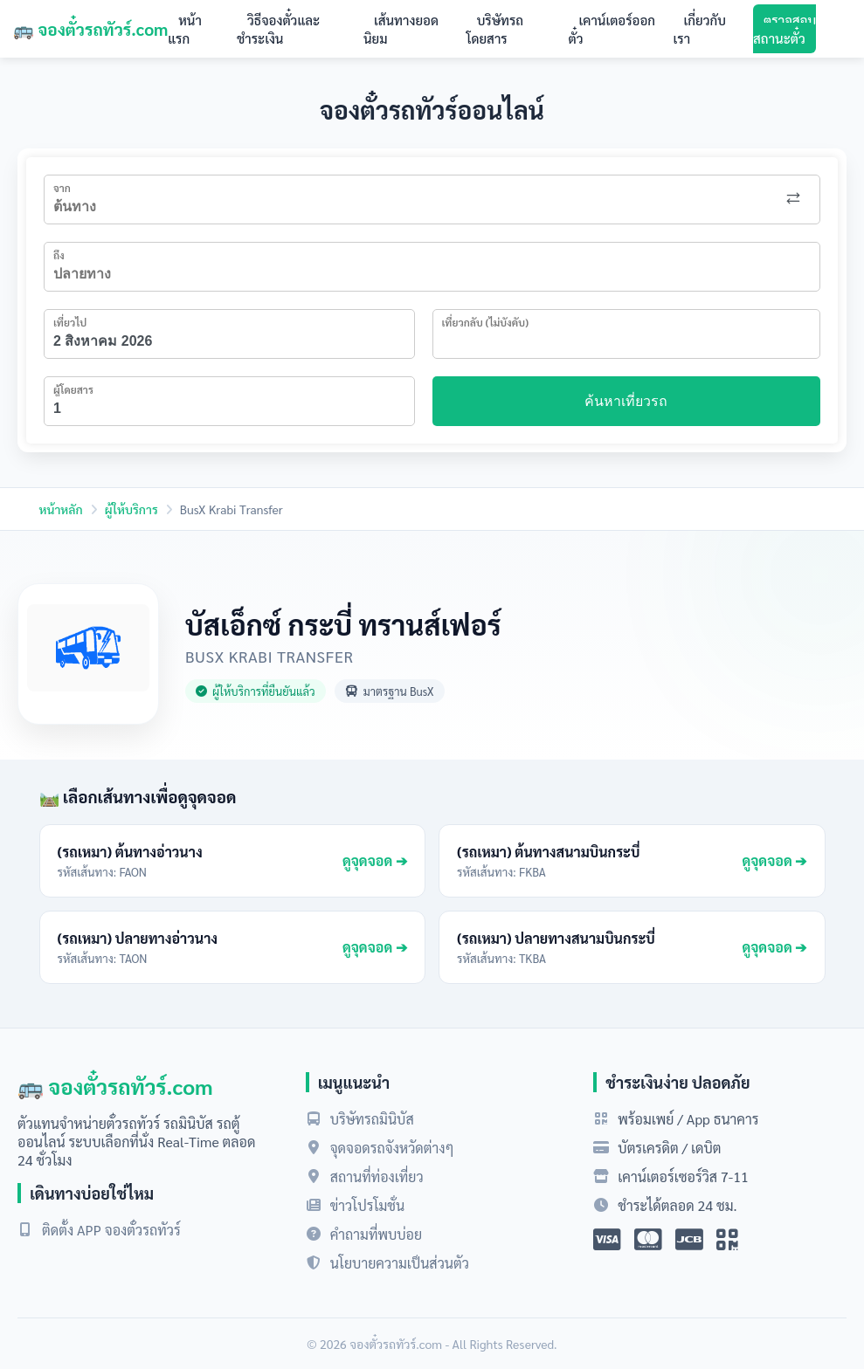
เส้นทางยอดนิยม (401, 28)
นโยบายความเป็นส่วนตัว (399, 1263)
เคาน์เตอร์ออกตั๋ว (612, 28)
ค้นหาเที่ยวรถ (625, 401)
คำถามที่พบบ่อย (376, 1234)
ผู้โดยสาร (73, 389)
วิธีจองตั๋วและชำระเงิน (278, 28)
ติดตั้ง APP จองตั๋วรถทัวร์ (111, 1230)
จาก (62, 188)
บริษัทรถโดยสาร (495, 28)
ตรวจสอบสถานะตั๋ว (784, 28)
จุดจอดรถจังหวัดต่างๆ (392, 1148)
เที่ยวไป (69, 322)
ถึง (59, 255)
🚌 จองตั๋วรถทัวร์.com (90, 28)
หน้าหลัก (61, 509)
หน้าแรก (185, 28)
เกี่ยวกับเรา (700, 28)
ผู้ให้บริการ (131, 509)
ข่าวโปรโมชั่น (367, 1205)
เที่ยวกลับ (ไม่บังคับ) (485, 322)
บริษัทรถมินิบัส (372, 1119)
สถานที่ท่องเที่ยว (377, 1176)
